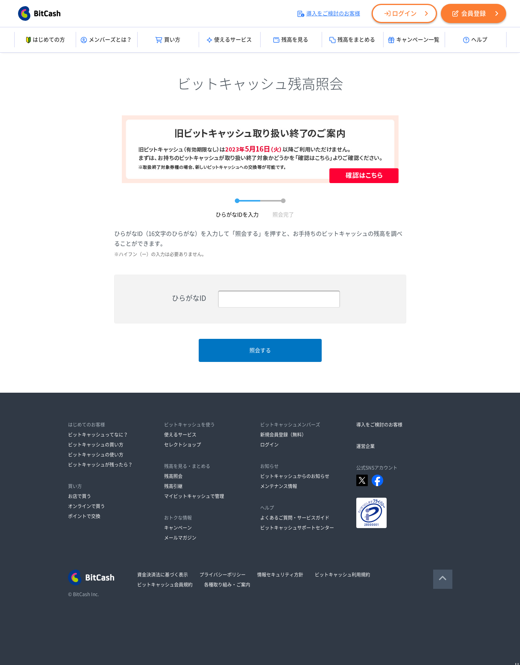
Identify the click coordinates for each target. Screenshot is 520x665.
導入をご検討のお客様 (328, 13)
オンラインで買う (86, 506)
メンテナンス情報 (278, 486)
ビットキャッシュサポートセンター (297, 527)
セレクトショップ (182, 444)
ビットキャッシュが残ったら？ (100, 464)
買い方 (167, 40)
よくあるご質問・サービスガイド (294, 517)
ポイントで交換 (84, 516)
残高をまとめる (352, 40)
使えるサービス (229, 40)
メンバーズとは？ (106, 40)
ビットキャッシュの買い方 (95, 444)
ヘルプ (475, 40)
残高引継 (173, 486)
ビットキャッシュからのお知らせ (294, 476)
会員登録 (469, 13)
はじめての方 (45, 40)
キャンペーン (178, 527)
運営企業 (365, 446)
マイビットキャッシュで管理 (194, 496)
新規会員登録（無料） (283, 434)
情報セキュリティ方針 (280, 574)
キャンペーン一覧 (413, 40)
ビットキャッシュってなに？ (98, 434)
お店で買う (79, 496)
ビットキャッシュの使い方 (95, 454)
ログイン (400, 13)
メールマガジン (180, 537)
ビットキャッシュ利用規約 (342, 574)
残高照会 (173, 476)
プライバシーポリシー (222, 574)
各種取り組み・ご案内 (227, 584)
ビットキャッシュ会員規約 (165, 584)
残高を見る (290, 40)
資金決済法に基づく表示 (162, 574)
